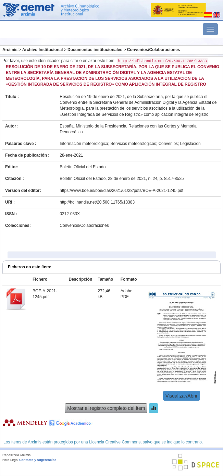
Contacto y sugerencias (37, 460)
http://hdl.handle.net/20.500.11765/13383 (97, 202)
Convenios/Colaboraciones (153, 49)
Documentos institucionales (94, 49)
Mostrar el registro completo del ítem (106, 408)
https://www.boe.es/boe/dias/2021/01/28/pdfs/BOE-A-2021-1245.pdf (121, 190)
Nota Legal (10, 460)
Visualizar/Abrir (181, 396)
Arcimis (9, 49)
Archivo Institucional (42, 49)
